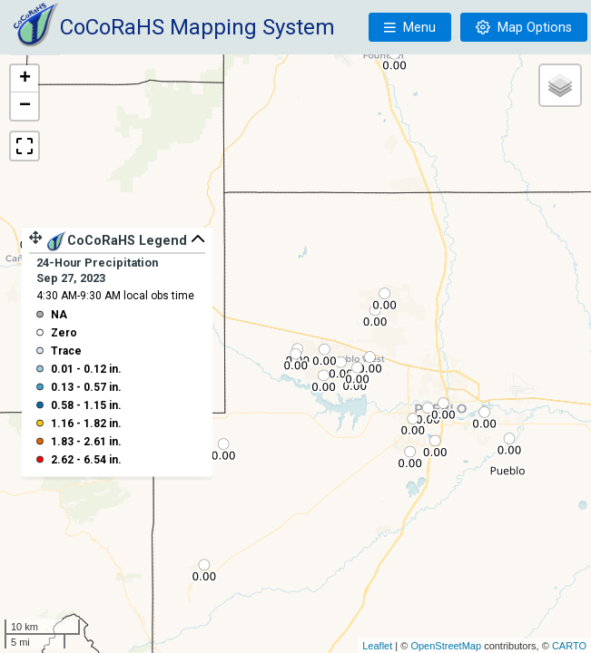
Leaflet (377, 645)
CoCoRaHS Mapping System (197, 27)
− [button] (25, 106)
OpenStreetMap (445, 645)
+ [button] (25, 79)
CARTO (569, 645)
